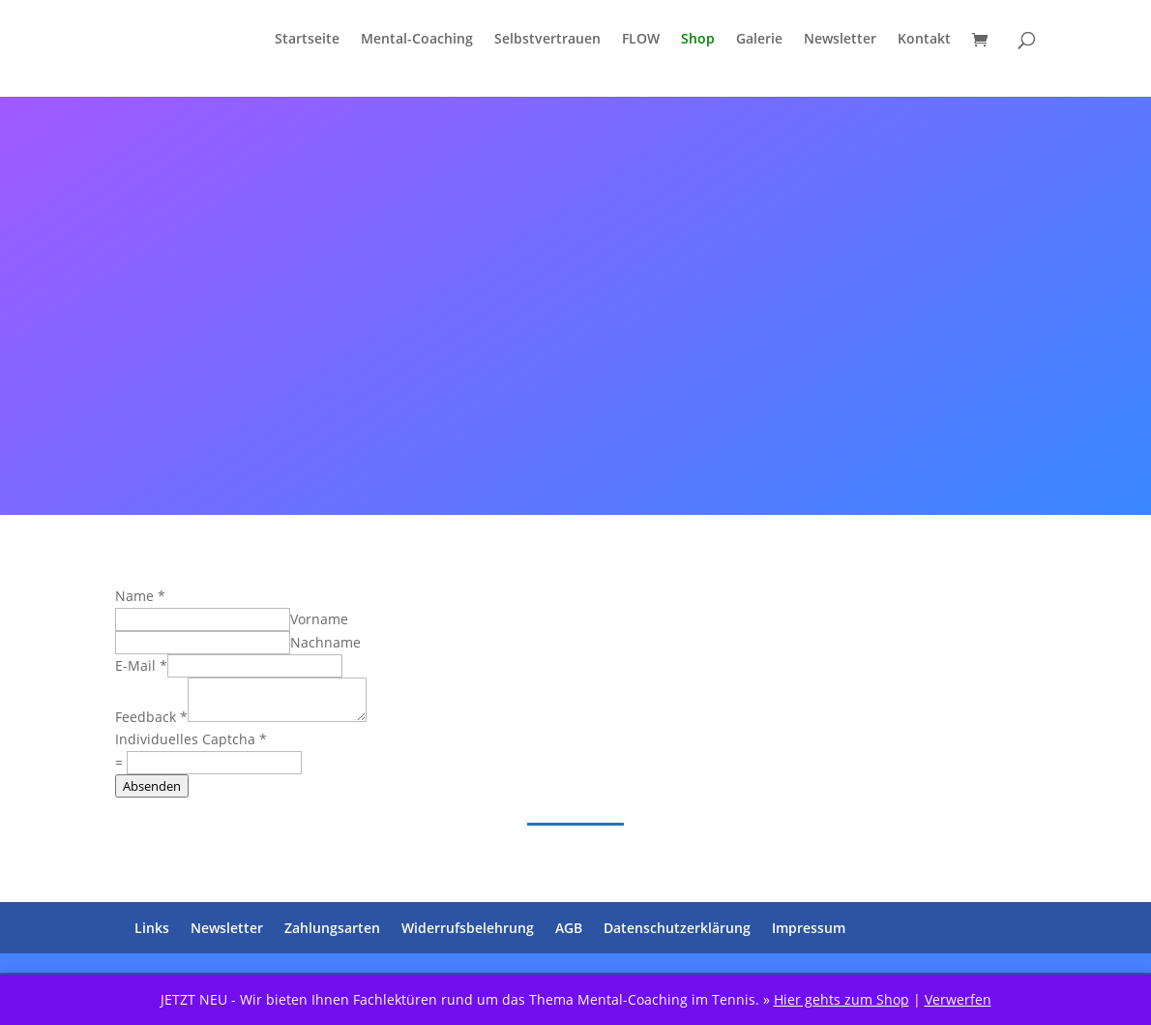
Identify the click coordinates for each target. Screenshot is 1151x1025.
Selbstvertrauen (547, 39)
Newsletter (840, 39)
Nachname (325, 642)
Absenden (152, 786)
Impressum (808, 928)
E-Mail (141, 665)
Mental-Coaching (417, 39)
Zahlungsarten (332, 928)
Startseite (307, 39)
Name (140, 596)
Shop (698, 39)
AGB (568, 928)
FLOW (641, 39)
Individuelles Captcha (191, 739)
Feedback (151, 717)
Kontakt (924, 39)
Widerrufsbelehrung (467, 928)
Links (151, 928)
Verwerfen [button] (958, 999)
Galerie (759, 39)
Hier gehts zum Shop (841, 999)
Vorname (319, 619)
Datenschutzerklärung (677, 928)
